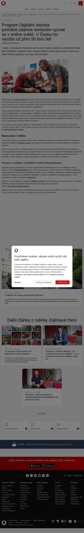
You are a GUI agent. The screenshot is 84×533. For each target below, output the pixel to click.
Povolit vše (62, 282)
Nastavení (17, 282)
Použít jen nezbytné (44, 282)
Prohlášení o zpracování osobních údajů (28, 274)
